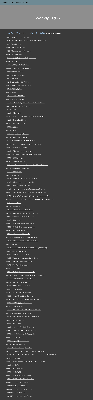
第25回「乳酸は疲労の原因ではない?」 (19, 120)
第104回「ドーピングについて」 (17, 393)
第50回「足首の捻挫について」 (16, 206)
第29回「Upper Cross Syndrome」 (18, 134)
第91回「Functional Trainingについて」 (19, 348)
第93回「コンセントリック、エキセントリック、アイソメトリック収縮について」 (32, 355)
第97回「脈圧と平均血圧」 (15, 368)
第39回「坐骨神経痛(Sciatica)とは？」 (19, 168)
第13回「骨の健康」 (13, 78)
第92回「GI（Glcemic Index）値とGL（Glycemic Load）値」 (26, 351)
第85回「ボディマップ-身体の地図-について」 (21, 327)
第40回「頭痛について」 (14, 172)
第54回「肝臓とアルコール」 (16, 220)
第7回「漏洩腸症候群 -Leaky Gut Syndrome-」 (21, 58)
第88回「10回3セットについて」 (17, 337)
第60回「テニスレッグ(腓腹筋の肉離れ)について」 (22, 241)
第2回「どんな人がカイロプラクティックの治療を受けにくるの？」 (27, 40)
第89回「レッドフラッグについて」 (18, 341)
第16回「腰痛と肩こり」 (14, 89)
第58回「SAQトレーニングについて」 (18, 234)
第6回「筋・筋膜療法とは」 (15, 54)
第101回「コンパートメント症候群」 (18, 382)
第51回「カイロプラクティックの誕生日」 (20, 210)
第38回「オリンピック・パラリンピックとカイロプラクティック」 (27, 165)
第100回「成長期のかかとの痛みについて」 (20, 379)
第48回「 (10, 199)
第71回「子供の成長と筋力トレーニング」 (20, 279)
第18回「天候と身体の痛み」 (16, 96)
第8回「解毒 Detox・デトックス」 (17, 61)
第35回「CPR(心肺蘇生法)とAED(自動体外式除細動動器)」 (25, 154)
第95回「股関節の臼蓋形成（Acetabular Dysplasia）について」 (27, 361)
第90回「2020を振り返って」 (16, 344)
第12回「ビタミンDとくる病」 (16, 75)
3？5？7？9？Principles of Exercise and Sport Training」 (30, 248)
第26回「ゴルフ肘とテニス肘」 (16, 123)
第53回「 (10, 216)
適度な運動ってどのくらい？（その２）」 (25, 216)
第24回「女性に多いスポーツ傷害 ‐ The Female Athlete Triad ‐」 (26, 116)
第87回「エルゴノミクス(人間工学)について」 (21, 334)
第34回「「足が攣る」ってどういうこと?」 (20, 151)
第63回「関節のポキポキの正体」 (17, 251)
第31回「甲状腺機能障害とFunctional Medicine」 (22, 141)
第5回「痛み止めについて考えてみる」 (19, 51)
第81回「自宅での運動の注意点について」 (20, 313)
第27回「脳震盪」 (12, 127)
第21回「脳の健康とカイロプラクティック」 (20, 106)
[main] (46, 17)
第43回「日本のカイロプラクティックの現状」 (21, 182)
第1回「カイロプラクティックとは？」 (19, 37)
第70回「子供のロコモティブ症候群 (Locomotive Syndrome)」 (26, 275)
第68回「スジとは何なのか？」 (16, 268)
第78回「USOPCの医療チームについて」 (19, 303)
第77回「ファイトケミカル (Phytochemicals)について (23, 299)
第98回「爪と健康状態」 (14, 372)
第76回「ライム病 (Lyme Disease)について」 (21, 296)
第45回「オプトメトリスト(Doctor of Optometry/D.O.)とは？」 (26, 189)
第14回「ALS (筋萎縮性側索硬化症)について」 (21, 82)
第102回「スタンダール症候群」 (17, 386)
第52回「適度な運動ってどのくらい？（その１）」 (22, 213)
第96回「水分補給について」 (16, 365)
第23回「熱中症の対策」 (14, 113)
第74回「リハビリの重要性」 (16, 289)
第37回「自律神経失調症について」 (18, 161)
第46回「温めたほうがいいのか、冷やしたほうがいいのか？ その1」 (28, 192)
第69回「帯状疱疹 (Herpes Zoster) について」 (21, 272)
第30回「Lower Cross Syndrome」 (18, 137)
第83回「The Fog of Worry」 (15, 320)
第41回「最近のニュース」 (15, 175)
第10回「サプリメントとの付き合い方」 (19, 68)
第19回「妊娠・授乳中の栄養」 (16, 99)
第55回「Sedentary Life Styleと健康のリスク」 (21, 223)
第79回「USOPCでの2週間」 (16, 306)
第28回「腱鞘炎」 (12, 130)
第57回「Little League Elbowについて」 (19, 230)
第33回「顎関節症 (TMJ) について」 (18, 147)
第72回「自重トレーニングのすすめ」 (18, 282)
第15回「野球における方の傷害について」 (20, 85)
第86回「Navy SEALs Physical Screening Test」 (21, 330)
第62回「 (10, 248)
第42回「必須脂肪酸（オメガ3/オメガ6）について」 (23, 179)
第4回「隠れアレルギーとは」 (16, 47)
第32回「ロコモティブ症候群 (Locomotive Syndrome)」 (24, 144)
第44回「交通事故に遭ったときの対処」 (19, 185)
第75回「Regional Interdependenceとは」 (20, 292)
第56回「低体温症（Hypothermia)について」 (21, 227)
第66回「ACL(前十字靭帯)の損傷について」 (20, 261)
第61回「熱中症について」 (15, 244)
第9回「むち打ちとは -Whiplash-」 (18, 65)
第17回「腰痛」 (11, 92)
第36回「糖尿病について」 (15, 158)
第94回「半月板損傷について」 (16, 358)
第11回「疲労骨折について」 (15, 72)
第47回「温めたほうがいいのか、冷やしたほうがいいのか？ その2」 (28, 196)
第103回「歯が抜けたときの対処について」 (20, 389)
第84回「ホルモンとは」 (14, 324)
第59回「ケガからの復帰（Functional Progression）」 (24, 237)
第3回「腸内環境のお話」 (15, 44)
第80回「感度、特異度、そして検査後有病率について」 (24, 310)
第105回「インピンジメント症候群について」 (21, 396)
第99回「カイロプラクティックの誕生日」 (20, 375)
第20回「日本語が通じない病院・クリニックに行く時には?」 (26, 103)
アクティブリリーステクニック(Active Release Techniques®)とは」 (33, 199)
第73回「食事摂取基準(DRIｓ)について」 (19, 286)
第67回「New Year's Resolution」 (17, 265)
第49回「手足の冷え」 (14, 203)
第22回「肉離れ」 (12, 110)
